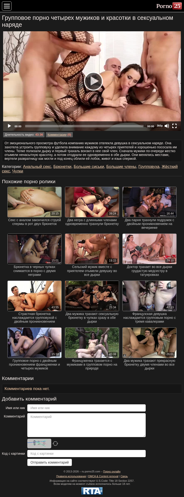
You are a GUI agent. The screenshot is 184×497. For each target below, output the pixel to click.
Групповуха (149, 166)
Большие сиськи (89, 166)
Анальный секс (37, 166)
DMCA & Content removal (103, 476)
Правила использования (71, 476)
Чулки (17, 171)
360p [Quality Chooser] (160, 125)
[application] (92, 81)
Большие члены (121, 166)
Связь (124, 476)
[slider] (84, 126)
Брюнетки (62, 166)
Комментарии (56, 134)
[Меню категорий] (7, 6)
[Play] (92, 81)
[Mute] (167, 126)
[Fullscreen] (174, 126)
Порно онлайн (111, 471)
